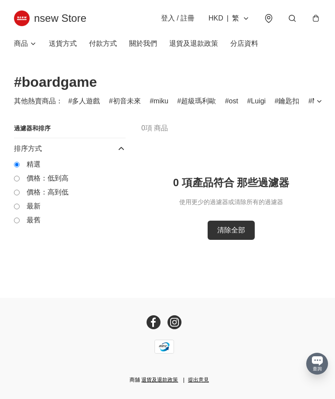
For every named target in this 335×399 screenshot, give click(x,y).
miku (161, 101)
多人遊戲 (86, 101)
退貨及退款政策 (193, 43)
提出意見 (198, 380)
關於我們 (143, 43)
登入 (178, 18)
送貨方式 (63, 43)
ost (233, 101)
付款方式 (103, 43)
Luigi (258, 101)
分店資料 (244, 43)
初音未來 (127, 101)
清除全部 (231, 230)
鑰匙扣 (288, 101)
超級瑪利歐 (198, 101)
